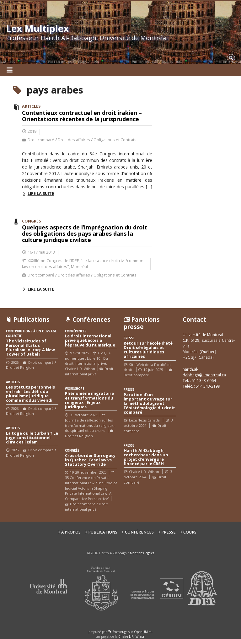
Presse (168, 532)
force (120, 632)
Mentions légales (142, 553)
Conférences (139, 532)
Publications (102, 532)
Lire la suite (41, 193)
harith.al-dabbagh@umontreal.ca (204, 372)
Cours (189, 532)
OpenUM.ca (143, 632)
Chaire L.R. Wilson (131, 636)
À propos (71, 532)
